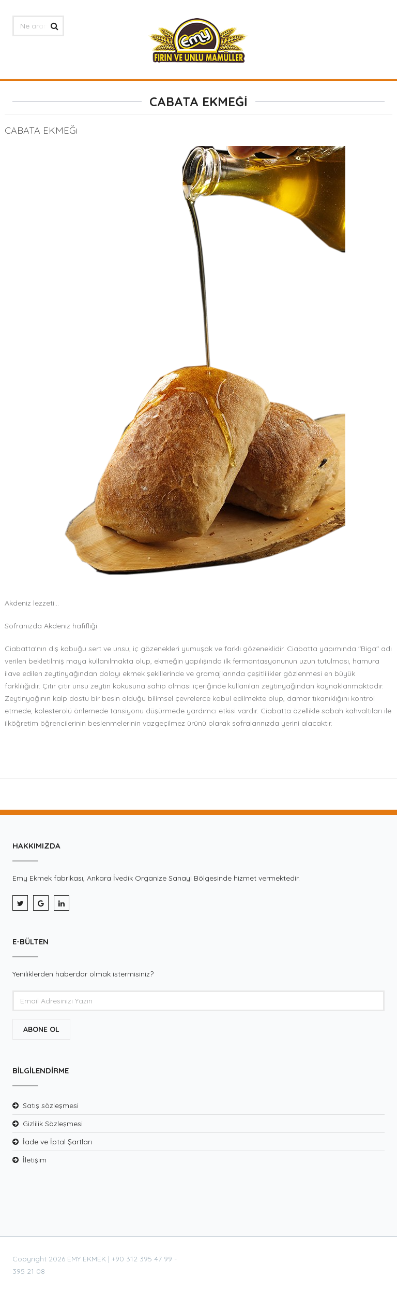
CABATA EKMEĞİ (198, 101)
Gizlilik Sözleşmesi (53, 1123)
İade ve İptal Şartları (57, 1141)
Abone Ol (41, 1029)
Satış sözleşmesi (51, 1105)
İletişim (35, 1160)
